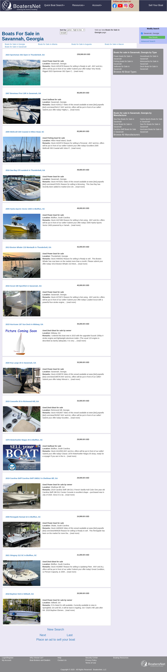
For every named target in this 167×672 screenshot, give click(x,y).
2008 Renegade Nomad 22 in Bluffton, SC (23, 517)
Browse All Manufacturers (127, 134)
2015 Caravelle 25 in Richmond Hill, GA (22, 401)
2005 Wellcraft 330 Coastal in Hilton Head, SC (25, 132)
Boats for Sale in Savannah (16, 47)
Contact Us (62, 660)
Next (43, 635)
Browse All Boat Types (125, 72)
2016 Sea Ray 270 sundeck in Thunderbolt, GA (25, 170)
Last (70, 635)
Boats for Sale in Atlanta (47, 44)
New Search (55, 629)
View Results (153, 37)
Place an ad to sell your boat (55, 639)
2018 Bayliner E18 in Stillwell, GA (20, 594)
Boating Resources (120, 658)
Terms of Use (90, 663)
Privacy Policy (90, 660)
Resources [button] (78, 5)
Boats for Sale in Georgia (15, 44)
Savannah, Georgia (150, 33)
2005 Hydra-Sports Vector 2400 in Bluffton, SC (25, 209)
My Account (6, 660)
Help (59, 658)
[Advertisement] (83, 19)
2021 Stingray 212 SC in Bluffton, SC (21, 555)
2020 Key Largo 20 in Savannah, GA (21, 363)
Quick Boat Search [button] (54, 5)
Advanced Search (148, 41)
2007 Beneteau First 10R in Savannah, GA (23, 93)
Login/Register (7, 658)
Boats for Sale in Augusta (82, 44)
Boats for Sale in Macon (114, 44)
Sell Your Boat (156, 5)
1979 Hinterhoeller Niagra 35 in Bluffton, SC (24, 440)
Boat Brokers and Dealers (40, 660)
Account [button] (97, 5)
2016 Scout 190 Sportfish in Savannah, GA (24, 286)
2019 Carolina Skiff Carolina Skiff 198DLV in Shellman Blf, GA (32, 478)
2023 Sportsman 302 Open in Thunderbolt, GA (25, 55)
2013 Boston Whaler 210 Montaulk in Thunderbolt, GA (28, 247)
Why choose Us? (36, 658)
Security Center (91, 658)
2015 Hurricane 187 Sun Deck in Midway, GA (24, 324)
